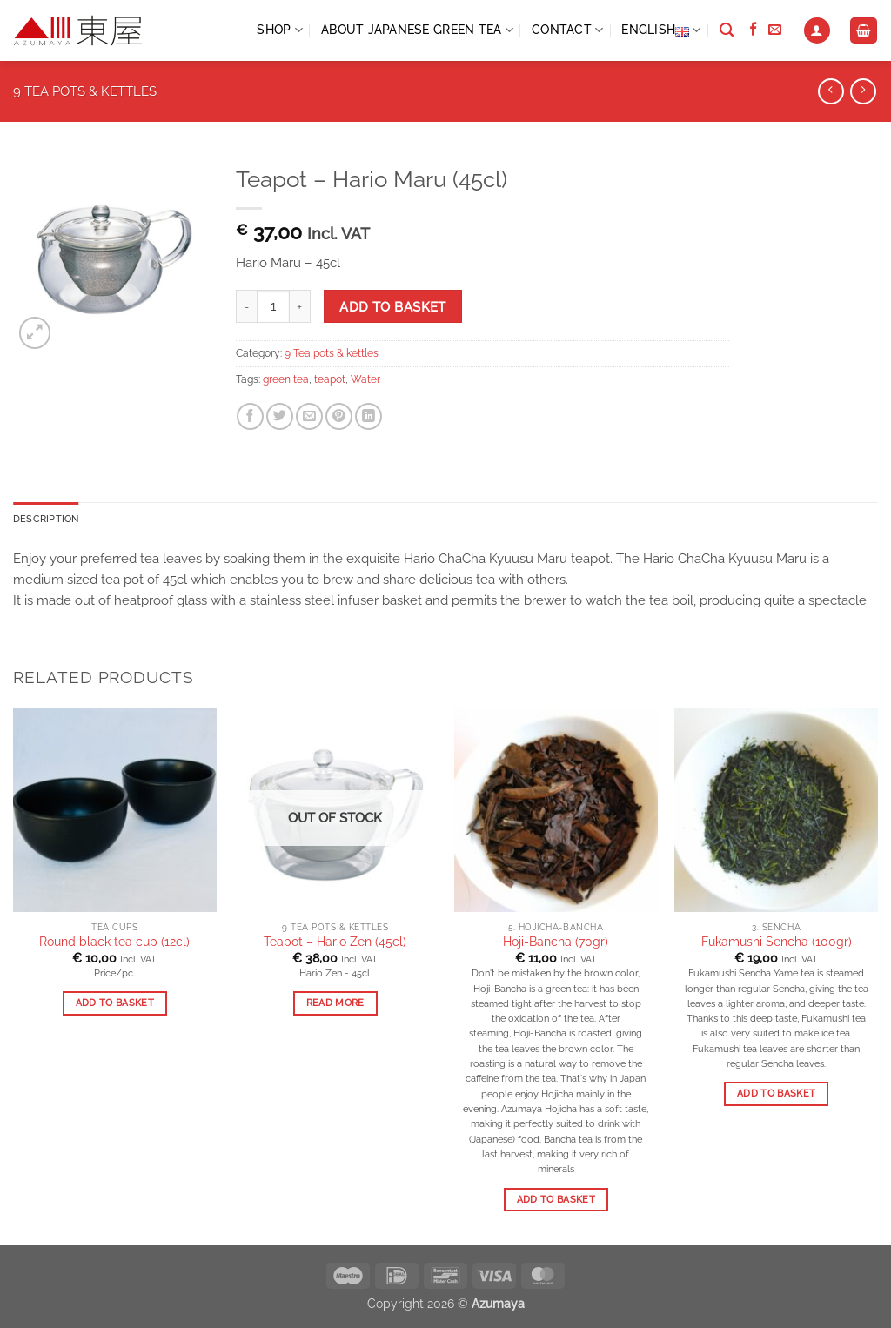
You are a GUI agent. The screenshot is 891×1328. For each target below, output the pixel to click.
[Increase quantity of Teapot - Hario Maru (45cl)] (300, 306)
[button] (817, 30)
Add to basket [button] (115, 1004)
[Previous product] (862, 91)
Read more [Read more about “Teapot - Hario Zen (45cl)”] (335, 1004)
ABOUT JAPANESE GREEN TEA (417, 30)
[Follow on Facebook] (753, 30)
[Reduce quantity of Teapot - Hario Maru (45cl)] (246, 306)
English (660, 30)
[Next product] (830, 91)
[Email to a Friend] (309, 416)
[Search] (727, 30)
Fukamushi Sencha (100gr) (776, 942)
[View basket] (863, 30)
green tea (286, 379)
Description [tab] (48, 519)
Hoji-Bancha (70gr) (555, 942)
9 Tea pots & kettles (85, 91)
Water (365, 379)
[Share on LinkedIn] (368, 416)
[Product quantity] (273, 306)
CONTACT (567, 30)
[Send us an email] (774, 30)
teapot (329, 379)
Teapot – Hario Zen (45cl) (335, 942)
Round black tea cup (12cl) (114, 942)
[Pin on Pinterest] (338, 416)
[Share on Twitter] (279, 416)
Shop (280, 30)
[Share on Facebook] (250, 416)
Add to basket (392, 306)
